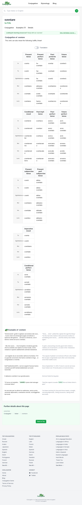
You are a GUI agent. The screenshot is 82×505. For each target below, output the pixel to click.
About (4, 475)
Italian (16, 413)
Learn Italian (60, 462)
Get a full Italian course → (68, 33)
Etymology (45, 3)
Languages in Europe (62, 447)
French (4, 460)
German (4, 462)
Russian (4, 441)
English (4, 452)
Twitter (32, 475)
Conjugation (33, 3)
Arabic (4, 444)
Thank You (59, 460)
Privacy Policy (6, 486)
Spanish (4, 449)
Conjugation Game (8, 480)
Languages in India (62, 444)
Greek (4, 439)
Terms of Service (7, 483)
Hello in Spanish (61, 452)
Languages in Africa (62, 441)
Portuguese (6, 457)
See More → (60, 465)
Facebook (33, 473)
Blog (54, 3)
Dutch (4, 455)
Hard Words (60, 457)
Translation (43, 48)
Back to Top (41, 421)
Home (4, 473)
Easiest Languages (62, 455)
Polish (31, 462)
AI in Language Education (64, 439)
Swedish (31, 457)
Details (30, 28)
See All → (5, 465)
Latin (30, 441)
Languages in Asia (61, 449)
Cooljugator (7, 413)
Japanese (5, 447)
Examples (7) (21, 28)
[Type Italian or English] (41, 10)
